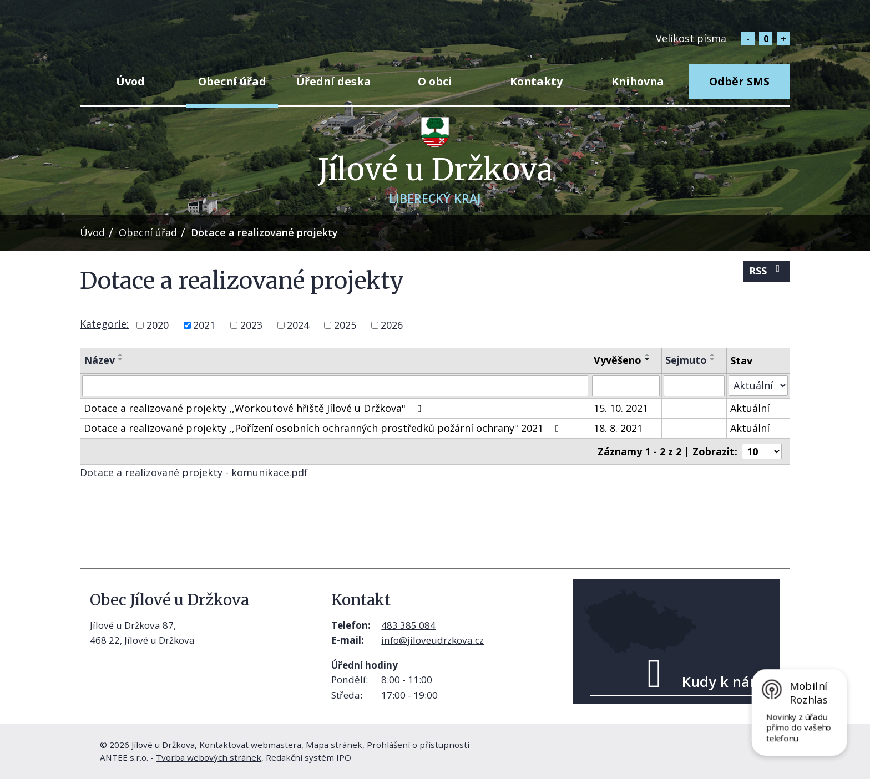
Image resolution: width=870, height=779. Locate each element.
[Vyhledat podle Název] (335, 385)
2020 (157, 325)
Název (99, 359)
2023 (251, 325)
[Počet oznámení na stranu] (762, 451)
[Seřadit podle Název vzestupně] (121, 355)
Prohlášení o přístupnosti (418, 744)
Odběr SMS (739, 81)
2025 (345, 325)
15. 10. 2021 (621, 408)
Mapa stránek (334, 744)
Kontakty (536, 81)
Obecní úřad (232, 81)
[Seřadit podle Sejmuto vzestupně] (713, 355)
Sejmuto (686, 359)
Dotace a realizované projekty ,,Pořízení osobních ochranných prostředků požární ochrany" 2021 (324, 428)
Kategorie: (104, 323)
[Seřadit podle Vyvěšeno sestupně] (647, 359)
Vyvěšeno (617, 359)
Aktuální (750, 408)
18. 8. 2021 (618, 428)
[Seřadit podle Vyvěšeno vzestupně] (647, 355)
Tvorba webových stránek (208, 757)
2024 (298, 325)
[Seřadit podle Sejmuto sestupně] (713, 359)
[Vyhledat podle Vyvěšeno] (626, 385)
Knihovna (637, 81)
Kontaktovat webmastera (250, 744)
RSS (767, 270)
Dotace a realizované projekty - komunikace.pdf (194, 472)
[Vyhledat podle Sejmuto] (694, 385)
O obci (435, 81)
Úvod (130, 81)
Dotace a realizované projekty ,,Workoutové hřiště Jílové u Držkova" (255, 408)
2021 (204, 325)
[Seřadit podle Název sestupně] (121, 359)
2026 (392, 325)
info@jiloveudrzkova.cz (432, 640)
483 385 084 (408, 625)
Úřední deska (333, 81)
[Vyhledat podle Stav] (758, 385)
